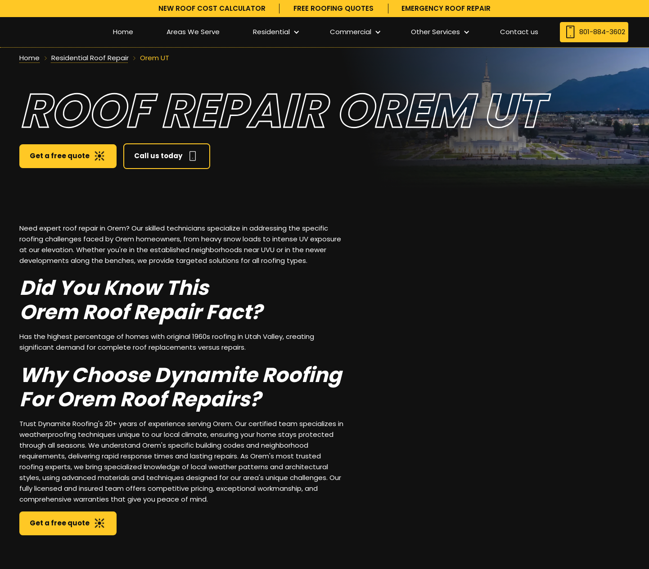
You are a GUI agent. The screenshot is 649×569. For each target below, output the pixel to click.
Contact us (519, 31)
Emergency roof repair (446, 8)
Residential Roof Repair (90, 57)
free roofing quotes (333, 8)
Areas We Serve (193, 31)
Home (123, 31)
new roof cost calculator (212, 8)
